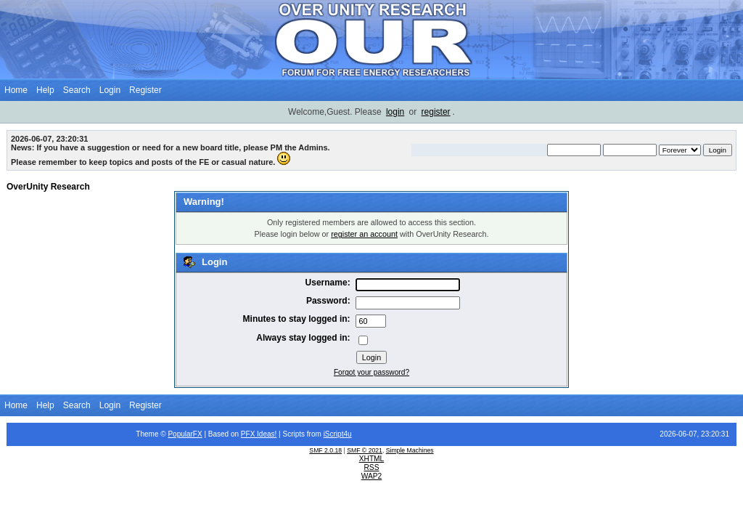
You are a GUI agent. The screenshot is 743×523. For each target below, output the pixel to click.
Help (45, 90)
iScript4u (338, 434)
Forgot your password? (371, 372)
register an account (364, 234)
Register (145, 90)
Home (16, 90)
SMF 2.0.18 (325, 450)
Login (109, 90)
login (395, 112)
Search (77, 90)
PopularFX (185, 434)
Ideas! (266, 434)
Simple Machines (410, 450)
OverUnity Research (48, 187)
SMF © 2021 (364, 450)
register (436, 112)
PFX (249, 434)
